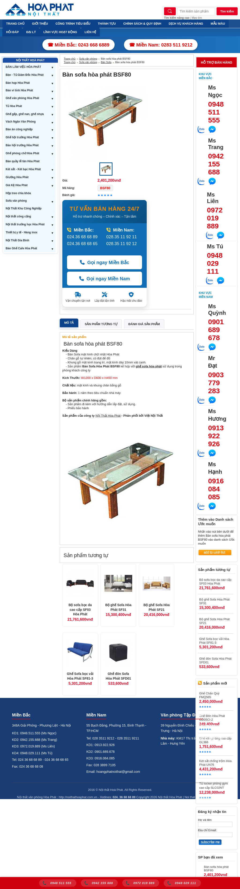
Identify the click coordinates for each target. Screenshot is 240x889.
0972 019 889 (215, 218)
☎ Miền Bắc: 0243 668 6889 (78, 44)
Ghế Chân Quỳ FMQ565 (209, 695)
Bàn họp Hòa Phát (18, 83)
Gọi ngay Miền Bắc (104, 262)
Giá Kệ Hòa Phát (17, 185)
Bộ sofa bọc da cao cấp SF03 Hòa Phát (80, 609)
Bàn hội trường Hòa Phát (22, 145)
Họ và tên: (205, 820)
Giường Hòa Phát (17, 177)
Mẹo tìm (197, 17)
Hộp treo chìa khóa (18, 193)
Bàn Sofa (106, 62)
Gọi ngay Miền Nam (104, 278)
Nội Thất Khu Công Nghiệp (23, 208)
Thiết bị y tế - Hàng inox (22, 232)
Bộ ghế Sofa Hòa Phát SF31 (118, 607)
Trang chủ (69, 58)
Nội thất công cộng (18, 216)
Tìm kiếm (227, 11)
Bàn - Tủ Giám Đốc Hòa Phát (25, 75)
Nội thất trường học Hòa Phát (25, 224)
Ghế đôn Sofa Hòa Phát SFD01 (118, 676)
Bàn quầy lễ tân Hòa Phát (23, 161)
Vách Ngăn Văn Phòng (21, 121)
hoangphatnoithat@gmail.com (118, 772)
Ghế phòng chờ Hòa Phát (22, 153)
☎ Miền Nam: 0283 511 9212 (161, 44)
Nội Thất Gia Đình (17, 240)
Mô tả (69, 322)
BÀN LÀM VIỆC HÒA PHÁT (23, 67)
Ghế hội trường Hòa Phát (22, 137)
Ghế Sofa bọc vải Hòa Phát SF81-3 (80, 676)
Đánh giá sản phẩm (144, 324)
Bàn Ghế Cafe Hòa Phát (21, 248)
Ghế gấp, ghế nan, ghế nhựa (25, 114)
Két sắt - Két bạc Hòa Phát (23, 169)
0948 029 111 (215, 263)
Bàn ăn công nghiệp (19, 129)
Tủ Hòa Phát (14, 106)
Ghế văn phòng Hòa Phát (22, 98)
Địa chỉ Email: (207, 830)
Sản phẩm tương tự (101, 324)
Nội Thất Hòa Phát (107, 415)
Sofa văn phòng (16, 200)
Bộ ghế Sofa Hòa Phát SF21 (156, 607)
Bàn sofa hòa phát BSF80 (216, 868)
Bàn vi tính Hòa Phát (19, 90)
